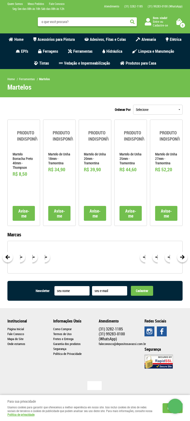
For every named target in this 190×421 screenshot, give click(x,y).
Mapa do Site (15, 339)
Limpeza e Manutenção (156, 51)
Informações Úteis (67, 321)
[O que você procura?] (132, 21)
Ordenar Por (123, 109)
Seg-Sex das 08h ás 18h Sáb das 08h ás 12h (38, 9)
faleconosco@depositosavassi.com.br (122, 344)
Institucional (17, 321)
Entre (156, 21)
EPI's (24, 51)
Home (19, 39)
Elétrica (175, 39)
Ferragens (50, 51)
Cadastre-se (160, 25)
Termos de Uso (62, 334)
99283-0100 (165, 6)
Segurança (59, 349)
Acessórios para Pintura (56, 39)
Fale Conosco (57, 4)
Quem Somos (15, 4)
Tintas (44, 63)
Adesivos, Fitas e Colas (108, 39)
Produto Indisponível (23, 135)
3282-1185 (133, 6)
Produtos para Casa (141, 63)
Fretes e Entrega (63, 339)
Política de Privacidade (67, 353)
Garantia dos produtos (67, 344)
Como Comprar (62, 329)
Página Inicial (15, 329)
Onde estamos (16, 344)
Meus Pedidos (36, 4)
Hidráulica (114, 51)
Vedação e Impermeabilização (87, 63)
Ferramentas (83, 51)
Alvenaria (149, 39)
